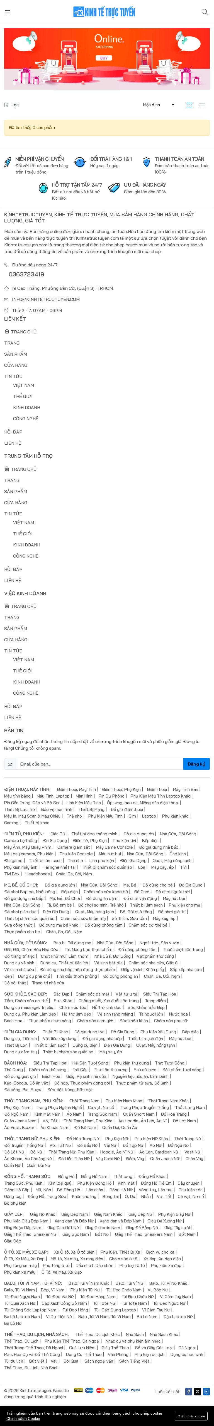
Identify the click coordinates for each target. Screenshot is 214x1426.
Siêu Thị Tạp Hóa (159, 994)
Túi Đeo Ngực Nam (22, 1296)
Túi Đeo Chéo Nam (124, 1290)
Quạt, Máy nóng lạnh (172, 860)
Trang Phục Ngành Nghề (59, 1107)
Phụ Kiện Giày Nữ (174, 1214)
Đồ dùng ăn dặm (101, 898)
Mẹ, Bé (129, 885)
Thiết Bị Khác (55, 1031)
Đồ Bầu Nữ (87, 1145)
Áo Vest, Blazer (19, 1127)
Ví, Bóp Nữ (158, 1290)
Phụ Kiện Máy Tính (105, 816)
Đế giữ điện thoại (127, 809)
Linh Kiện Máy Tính (84, 802)
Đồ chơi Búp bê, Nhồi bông (29, 891)
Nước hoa (178, 1014)
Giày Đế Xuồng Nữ (165, 1221)
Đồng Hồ (66, 1176)
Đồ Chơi (141, 891)
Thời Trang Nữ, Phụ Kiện (71, 1152)
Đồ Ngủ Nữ (178, 1145)
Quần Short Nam (139, 1114)
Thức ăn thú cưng (111, 1069)
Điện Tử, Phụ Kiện (90, 840)
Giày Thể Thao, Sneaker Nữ (30, 1234)
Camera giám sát (73, 847)
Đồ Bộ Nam (85, 1127)
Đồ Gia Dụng (55, 840)
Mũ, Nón (43, 1189)
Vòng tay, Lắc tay (155, 1189)
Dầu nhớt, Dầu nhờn (94, 1265)
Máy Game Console (114, 847)
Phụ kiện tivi (124, 840)
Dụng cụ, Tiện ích (20, 1038)
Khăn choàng (84, 1196)
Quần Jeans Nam (20, 1120)
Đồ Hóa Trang (174, 1114)
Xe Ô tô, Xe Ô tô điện (74, 1252)
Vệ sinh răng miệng (115, 1014)
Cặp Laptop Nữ (178, 1316)
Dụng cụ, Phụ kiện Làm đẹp (30, 1014)
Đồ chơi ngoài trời (172, 891)
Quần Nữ (12, 1165)
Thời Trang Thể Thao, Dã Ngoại (33, 1347)
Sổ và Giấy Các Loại (153, 1347)
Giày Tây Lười (177, 1227)
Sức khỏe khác (134, 1020)
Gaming (11, 822)
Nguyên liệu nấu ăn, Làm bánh (141, 1076)
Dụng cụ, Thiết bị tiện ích (64, 962)
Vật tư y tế (126, 994)
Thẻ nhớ (74, 816)
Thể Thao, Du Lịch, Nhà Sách (31, 1367)
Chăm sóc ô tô (123, 1258)
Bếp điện (150, 840)
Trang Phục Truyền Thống (144, 1107)
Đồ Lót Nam (184, 1120)
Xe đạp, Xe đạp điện (162, 1258)
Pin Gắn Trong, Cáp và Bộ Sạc (32, 802)
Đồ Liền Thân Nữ (74, 1158)
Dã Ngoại (187, 1347)
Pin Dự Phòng (112, 796)
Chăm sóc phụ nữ (171, 1020)
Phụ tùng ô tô (56, 1265)
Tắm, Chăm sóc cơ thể (26, 1000)
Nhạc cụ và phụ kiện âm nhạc (133, 1341)
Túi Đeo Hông (75, 1310)
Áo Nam (74, 1114)
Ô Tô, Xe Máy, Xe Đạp (24, 1258)
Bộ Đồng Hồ (68, 1189)
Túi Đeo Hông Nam (97, 1296)
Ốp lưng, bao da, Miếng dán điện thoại (143, 802)
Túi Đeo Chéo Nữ (137, 1296)
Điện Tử (57, 833)
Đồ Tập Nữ (133, 1145)
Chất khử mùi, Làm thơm (64, 956)
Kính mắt (126, 1183)
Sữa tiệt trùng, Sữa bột (70, 1089)
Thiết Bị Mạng (91, 809)
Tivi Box (12, 874)
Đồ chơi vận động (140, 898)
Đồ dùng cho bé (157, 885)
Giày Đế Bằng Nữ (142, 1227)
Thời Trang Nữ (187, 1138)
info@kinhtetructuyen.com (46, 299)
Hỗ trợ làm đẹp (76, 1014)
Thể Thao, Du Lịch (21, 1341)
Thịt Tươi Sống (169, 1063)
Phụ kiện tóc (191, 1189)
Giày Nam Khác (108, 1214)
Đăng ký (196, 764)
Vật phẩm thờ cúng (155, 956)
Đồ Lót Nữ (14, 1152)
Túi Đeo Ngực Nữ (169, 1303)
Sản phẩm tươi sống (181, 1069)
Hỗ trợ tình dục (106, 1007)
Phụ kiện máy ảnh (20, 867)
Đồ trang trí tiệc (19, 956)
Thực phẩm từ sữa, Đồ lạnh (142, 1083)
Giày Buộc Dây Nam (22, 1227)
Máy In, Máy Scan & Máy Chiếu (32, 816)
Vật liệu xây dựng (59, 1038)
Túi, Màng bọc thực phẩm (88, 949)
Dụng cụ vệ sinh (19, 962)
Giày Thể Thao (115, 1347)
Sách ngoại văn (98, 1361)
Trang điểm (155, 1000)
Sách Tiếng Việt (134, 1361)
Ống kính (177, 853)
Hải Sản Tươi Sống (90, 1063)
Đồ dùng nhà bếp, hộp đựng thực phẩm (77, 969)
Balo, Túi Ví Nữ (129, 1283)
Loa (141, 867)
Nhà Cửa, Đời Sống (178, 833)
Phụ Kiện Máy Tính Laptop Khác (160, 796)
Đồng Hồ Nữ (121, 1189)
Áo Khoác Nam (54, 1127)
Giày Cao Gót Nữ (63, 1227)
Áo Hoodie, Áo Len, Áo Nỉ (142, 1120)
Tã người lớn (151, 1014)
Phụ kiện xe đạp (166, 1265)
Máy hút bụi (110, 853)
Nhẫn (146, 1196)
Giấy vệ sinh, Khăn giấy (142, 969)
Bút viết (37, 1361)
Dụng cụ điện (85, 1045)
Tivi (183, 867)
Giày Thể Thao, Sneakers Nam (143, 1234)
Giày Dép (12, 1241)
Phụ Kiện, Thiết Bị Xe (120, 1252)
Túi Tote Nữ (104, 1303)
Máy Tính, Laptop (53, 796)
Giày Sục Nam (75, 1234)
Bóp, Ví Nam (52, 1290)
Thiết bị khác (37, 822)
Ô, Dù (130, 1196)
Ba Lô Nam (147, 1316)
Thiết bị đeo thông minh (94, 833)
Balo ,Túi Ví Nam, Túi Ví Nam (104, 1316)
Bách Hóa (13, 1020)
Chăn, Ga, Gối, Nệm (74, 874)
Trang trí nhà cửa (48, 983)
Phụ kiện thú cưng (131, 1063)
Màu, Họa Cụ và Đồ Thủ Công (32, 1354)
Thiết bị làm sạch (45, 860)
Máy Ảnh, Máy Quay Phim (27, 847)
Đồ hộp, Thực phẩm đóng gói (82, 1083)
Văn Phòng (118, 1354)
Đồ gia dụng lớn (138, 833)
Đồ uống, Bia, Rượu (22, 1089)
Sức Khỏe (63, 1000)
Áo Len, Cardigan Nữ (158, 1152)
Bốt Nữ (102, 1234)
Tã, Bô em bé (59, 905)
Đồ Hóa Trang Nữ (83, 1138)
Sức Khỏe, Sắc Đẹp (146, 1007)
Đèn (8, 976)
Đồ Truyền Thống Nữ (23, 1145)
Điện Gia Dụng (133, 860)
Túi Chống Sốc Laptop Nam (30, 1310)
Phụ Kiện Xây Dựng (158, 1031)
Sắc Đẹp (62, 994)
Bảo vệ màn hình (56, 809)
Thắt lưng (122, 1176)
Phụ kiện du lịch (149, 1354)
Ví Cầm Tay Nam (175, 1296)
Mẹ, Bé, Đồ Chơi (65, 898)
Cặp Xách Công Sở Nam (64, 1303)
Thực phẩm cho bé (22, 931)
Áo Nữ (156, 1145)
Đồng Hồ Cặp (17, 1189)
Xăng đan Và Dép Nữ (74, 1221)
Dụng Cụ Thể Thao (84, 1354)
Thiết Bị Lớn (16, 1045)
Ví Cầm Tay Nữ (156, 1310)
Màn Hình (84, 796)
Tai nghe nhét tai (59, 867)
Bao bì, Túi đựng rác (72, 942)
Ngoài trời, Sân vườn (159, 942)
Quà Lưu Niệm (82, 1347)
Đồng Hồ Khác (152, 1176)
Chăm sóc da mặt (93, 994)
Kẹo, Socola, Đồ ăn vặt (26, 1083)
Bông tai (111, 1196)
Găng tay (12, 1196)
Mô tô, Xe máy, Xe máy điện (77, 1258)
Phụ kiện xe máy (19, 1272)
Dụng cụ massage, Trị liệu (28, 1007)
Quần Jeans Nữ (164, 1158)
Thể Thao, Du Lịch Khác (97, 1334)
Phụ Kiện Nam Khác (124, 1100)
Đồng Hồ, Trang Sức (47, 1196)
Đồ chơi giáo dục (20, 911)
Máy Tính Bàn (185, 789)
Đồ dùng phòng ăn (120, 976)
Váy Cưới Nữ (108, 1158)
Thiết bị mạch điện (145, 1038)
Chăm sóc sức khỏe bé (106, 891)
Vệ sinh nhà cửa (19, 969)
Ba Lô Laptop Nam (22, 1316)
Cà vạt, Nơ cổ (101, 1107)
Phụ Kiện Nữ (116, 1138)
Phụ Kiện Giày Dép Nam (26, 1221)
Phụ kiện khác (175, 816)
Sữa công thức (18, 925)
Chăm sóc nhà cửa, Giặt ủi (153, 962)
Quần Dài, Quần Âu (119, 1127)
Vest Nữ (192, 1152)
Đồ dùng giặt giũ (20, 1076)
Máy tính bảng (17, 796)
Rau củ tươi (145, 1069)
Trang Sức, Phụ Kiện (23, 1183)
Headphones (38, 874)
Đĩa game (13, 860)
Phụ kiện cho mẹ (184, 905)
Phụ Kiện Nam (17, 1107)
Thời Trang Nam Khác (168, 1100)
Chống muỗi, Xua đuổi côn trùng (109, 1000)
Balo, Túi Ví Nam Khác (89, 1283)
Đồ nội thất (15, 983)
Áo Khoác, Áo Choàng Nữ (28, 1158)
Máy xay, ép (162, 867)
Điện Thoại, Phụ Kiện (121, 789)
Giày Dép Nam (74, 1214)
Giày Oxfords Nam (102, 1227)
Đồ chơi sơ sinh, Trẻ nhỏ (101, 905)
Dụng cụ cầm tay (20, 1051)
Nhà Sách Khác (164, 1334)
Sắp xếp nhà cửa (186, 969)
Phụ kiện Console (76, 853)
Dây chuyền (189, 1183)
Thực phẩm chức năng (49, 1020)
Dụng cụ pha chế (34, 976)
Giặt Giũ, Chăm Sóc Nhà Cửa (31, 949)
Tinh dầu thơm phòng (76, 976)
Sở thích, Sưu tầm (129, 918)
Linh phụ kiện (101, 860)
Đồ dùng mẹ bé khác (58, 925)
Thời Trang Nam (84, 1100)
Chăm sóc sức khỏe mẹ (83, 918)
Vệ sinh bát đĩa (108, 962)
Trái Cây (79, 1069)
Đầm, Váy (135, 1158)
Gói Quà (71, 1361)
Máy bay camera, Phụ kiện (29, 853)
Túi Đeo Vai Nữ (60, 1296)
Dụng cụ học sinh (187, 1354)
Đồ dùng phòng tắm (103, 925)
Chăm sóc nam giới (95, 1020)
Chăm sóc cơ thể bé (148, 925)
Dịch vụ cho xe (160, 1252)
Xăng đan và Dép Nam (121, 1221)
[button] (158, 105)
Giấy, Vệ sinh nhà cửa (86, 1076)
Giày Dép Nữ (140, 1214)
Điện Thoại (157, 789)
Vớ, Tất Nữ (60, 1145)
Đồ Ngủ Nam (16, 1114)
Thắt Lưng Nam (190, 1107)
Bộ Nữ (36, 1152)
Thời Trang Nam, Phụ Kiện (88, 1120)
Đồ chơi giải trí (172, 911)
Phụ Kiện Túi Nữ (85, 1290)
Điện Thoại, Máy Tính (76, 789)
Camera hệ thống (20, 840)
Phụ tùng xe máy (20, 1265)
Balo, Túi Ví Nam (19, 1290)
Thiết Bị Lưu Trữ (19, 809)
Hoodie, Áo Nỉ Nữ (116, 1152)
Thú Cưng (13, 1069)
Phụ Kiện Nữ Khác (151, 1138)
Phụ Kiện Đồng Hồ (94, 1183)
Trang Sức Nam (102, 1114)
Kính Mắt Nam (47, 1114)
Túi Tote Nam (134, 1303)
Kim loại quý (59, 1183)
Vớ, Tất (50, 1120)
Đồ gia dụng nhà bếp (158, 847)
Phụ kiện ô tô (132, 1265)
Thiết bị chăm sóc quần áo (107, 867)
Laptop (149, 816)
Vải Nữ (110, 1145)
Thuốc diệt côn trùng (183, 949)
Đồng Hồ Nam (94, 1176)
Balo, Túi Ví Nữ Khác (168, 1283)
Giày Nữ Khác (42, 1214)
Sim (132, 816)
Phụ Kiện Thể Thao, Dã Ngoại (72, 1341)
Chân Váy (194, 1158)
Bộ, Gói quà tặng (136, 911)
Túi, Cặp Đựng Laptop (115, 1310)
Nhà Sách (135, 1334)
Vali (54, 1361)
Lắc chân (94, 1189)
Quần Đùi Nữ (38, 1165)
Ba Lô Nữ (13, 1323)
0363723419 (27, 274)
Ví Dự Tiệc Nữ (59, 1316)
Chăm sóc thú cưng (47, 1069)
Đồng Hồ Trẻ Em (156, 1183)
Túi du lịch (13, 1361)
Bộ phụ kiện (15, 1203)
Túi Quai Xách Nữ (20, 1303)
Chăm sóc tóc (72, 1007)
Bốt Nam (187, 1234)
